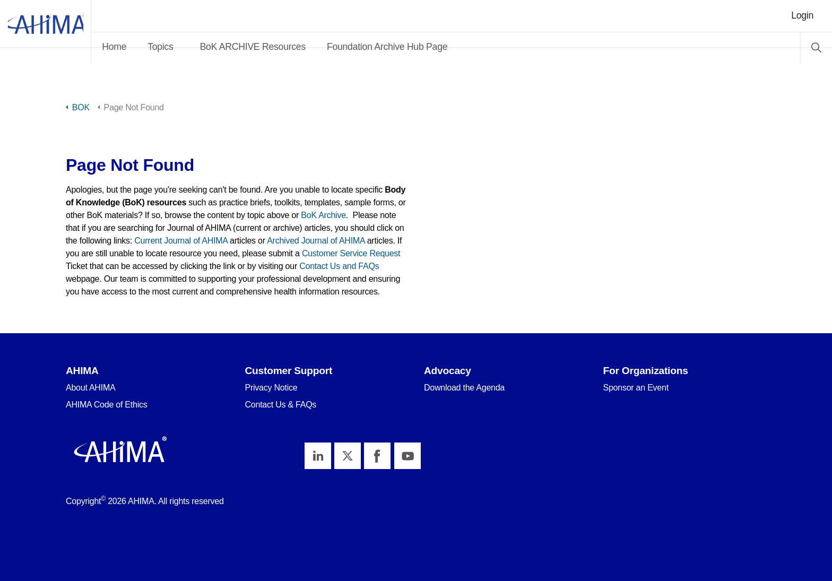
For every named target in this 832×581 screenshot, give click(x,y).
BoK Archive (323, 215)
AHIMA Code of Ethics (107, 404)
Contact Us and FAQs (339, 266)
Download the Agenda (464, 387)
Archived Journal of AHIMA (316, 240)
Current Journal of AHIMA (181, 240)
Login (802, 15)
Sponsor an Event (636, 387)
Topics (207, 46)
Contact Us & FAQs (281, 404)
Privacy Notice (271, 387)
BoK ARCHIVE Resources (299, 46)
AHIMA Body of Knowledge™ (69, 32)
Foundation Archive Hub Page (434, 46)
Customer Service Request (351, 253)
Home (161, 46)
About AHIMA (90, 387)
